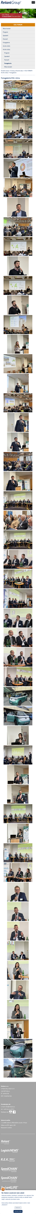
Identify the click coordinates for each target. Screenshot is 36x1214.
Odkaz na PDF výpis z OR (8, 1125)
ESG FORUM (18, 25)
